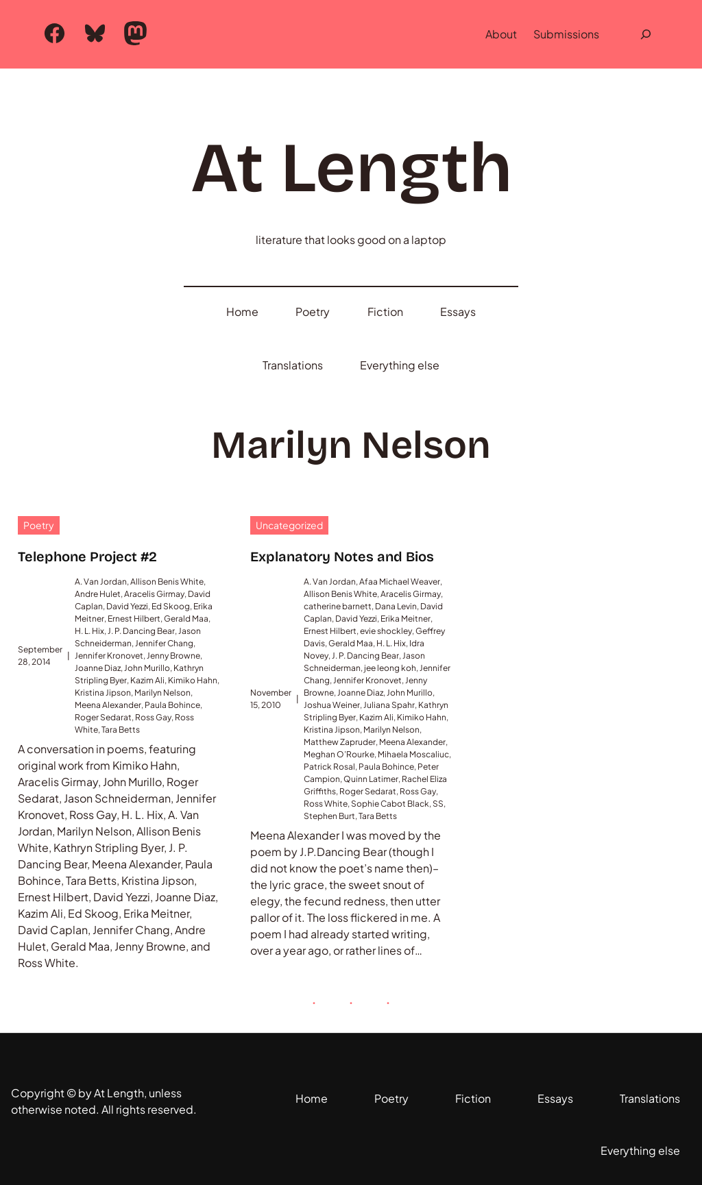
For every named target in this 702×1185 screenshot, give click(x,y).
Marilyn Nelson (162, 692)
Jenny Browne (173, 655)
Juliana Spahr (389, 705)
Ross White (326, 803)
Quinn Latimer (370, 779)
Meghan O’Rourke (339, 754)
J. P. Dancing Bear (141, 631)
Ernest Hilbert (134, 618)
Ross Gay (153, 717)
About (501, 34)
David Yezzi (127, 606)
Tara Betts (120, 729)
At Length (351, 168)
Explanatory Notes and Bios (342, 556)
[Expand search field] (646, 34)
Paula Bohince (172, 705)
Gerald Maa (186, 618)
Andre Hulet (98, 594)
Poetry (38, 525)
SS (438, 803)
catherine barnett (338, 606)
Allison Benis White (167, 581)
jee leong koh (390, 668)
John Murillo (147, 668)
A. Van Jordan (101, 581)
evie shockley (386, 631)
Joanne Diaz (98, 668)
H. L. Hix (89, 631)
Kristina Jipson (103, 692)
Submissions (566, 34)
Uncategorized (289, 525)
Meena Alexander (108, 705)
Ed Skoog (171, 606)
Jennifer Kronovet (109, 655)
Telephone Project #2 (87, 556)
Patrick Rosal (329, 766)
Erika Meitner (405, 618)
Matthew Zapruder (340, 742)
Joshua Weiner (332, 705)
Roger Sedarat (103, 717)
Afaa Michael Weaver (399, 581)
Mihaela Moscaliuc (413, 754)
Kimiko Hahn (192, 680)
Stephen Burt (329, 816)
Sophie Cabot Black (390, 803)
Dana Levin (396, 606)
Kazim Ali (147, 680)
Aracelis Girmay (154, 594)
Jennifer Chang (164, 643)
